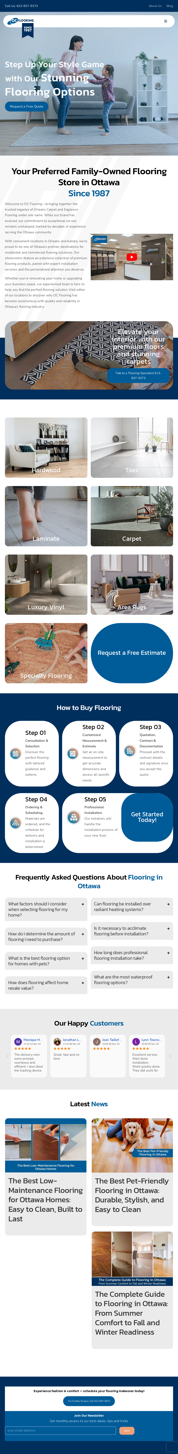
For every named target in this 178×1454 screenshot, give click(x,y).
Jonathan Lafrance (76, 1040)
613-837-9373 (27, 6)
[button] (46, 909)
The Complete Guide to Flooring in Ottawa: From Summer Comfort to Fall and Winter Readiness (131, 1313)
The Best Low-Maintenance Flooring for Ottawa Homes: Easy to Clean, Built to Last (45, 1199)
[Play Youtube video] (132, 257)
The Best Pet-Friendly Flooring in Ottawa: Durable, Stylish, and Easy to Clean (132, 1195)
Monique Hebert (36, 1040)
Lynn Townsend (153, 1040)
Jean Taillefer (112, 1040)
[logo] (20, 19)
